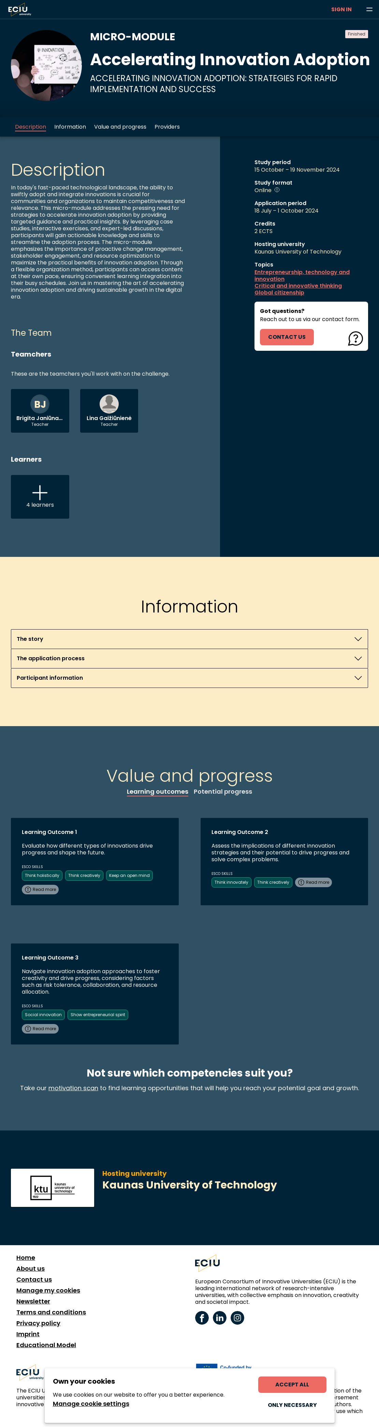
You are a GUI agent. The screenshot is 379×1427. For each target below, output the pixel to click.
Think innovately (231, 882)
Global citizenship (279, 292)
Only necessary (292, 1405)
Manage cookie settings (91, 1404)
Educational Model (46, 1345)
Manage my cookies (48, 1290)
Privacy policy (38, 1323)
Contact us (34, 1279)
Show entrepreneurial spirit (98, 1015)
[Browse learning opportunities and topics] (369, 9)
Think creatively (84, 875)
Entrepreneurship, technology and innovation (302, 276)
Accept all (292, 1384)
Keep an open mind (129, 875)
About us (30, 1269)
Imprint (28, 1334)
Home (25, 1258)
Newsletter (33, 1301)
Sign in (341, 9)
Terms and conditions (51, 1312)
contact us (287, 337)
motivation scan (73, 1088)
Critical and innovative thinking (298, 286)
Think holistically (42, 875)
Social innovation (43, 1015)
